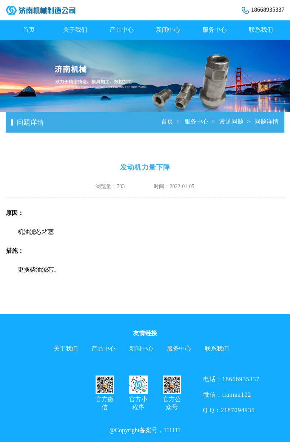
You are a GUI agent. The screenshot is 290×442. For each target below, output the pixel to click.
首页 (29, 29)
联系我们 (261, 29)
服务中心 (214, 29)
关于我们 (75, 29)
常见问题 (231, 121)
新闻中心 (168, 29)
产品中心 (122, 29)
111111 (172, 430)
